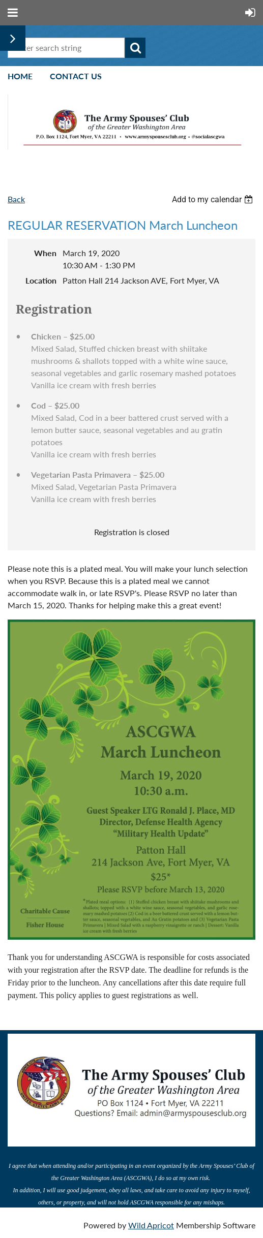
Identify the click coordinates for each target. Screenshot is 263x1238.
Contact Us (76, 76)
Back (16, 199)
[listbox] (213, 199)
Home (20, 76)
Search (135, 48)
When (45, 253)
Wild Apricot (151, 1225)
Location (40, 280)
